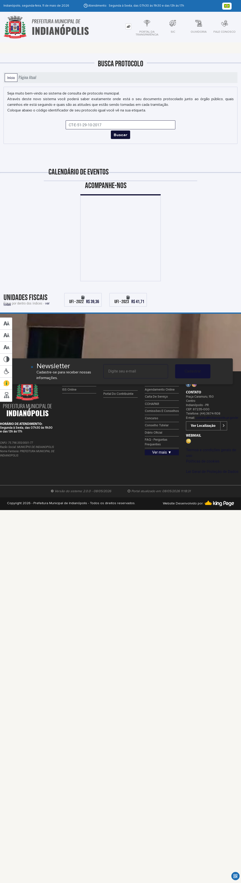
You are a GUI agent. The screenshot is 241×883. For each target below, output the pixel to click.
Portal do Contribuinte (118, 394)
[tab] (128, 26)
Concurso (151, 418)
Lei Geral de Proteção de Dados (212, 471)
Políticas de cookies (202, 461)
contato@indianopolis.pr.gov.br (217, 418)
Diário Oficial (153, 432)
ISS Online (69, 389)
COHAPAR (152, 404)
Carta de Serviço (156, 396)
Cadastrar (193, 371)
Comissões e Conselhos (162, 411)
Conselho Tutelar (157, 425)
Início (11, 77)
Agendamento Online (160, 389)
